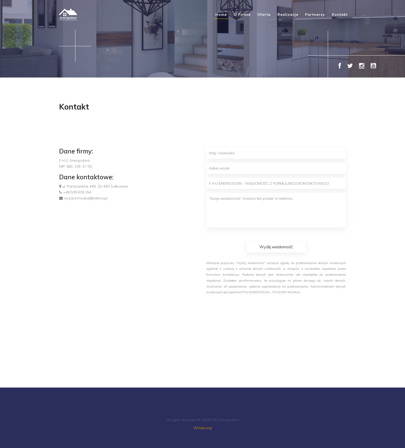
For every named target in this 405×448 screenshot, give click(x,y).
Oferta (264, 14)
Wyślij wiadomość (276, 246)
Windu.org (202, 428)
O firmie (242, 14)
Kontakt (340, 14)
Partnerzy (315, 14)
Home (221, 14)
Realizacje (287, 14)
